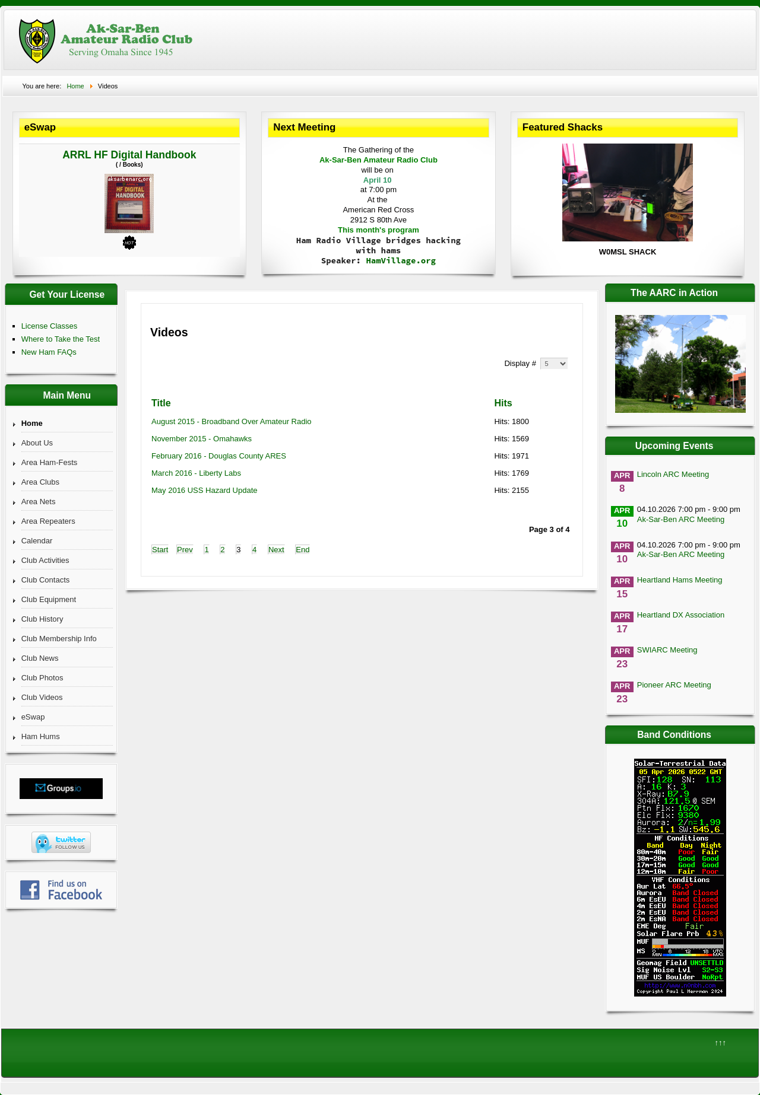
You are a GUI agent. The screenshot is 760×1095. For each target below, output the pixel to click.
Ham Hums (40, 736)
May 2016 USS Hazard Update (204, 490)
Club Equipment (49, 599)
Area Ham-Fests (49, 462)
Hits (503, 403)
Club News (40, 658)
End (302, 549)
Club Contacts (45, 579)
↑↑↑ (721, 1042)
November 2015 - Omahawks (201, 438)
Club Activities (45, 560)
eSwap (33, 716)
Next (276, 549)
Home (32, 423)
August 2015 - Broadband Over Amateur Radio (231, 421)
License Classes (49, 326)
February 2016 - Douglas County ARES (218, 455)
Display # (521, 363)
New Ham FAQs (49, 352)
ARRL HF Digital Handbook (129, 155)
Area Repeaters (48, 521)
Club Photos (42, 677)
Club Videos (42, 697)
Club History (42, 619)
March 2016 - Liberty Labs (196, 473)
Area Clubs (40, 482)
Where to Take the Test (60, 339)
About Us (37, 442)
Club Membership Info (59, 638)
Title (161, 403)
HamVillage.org (401, 260)
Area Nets (38, 501)
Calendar (37, 540)
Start (160, 549)
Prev (185, 549)
